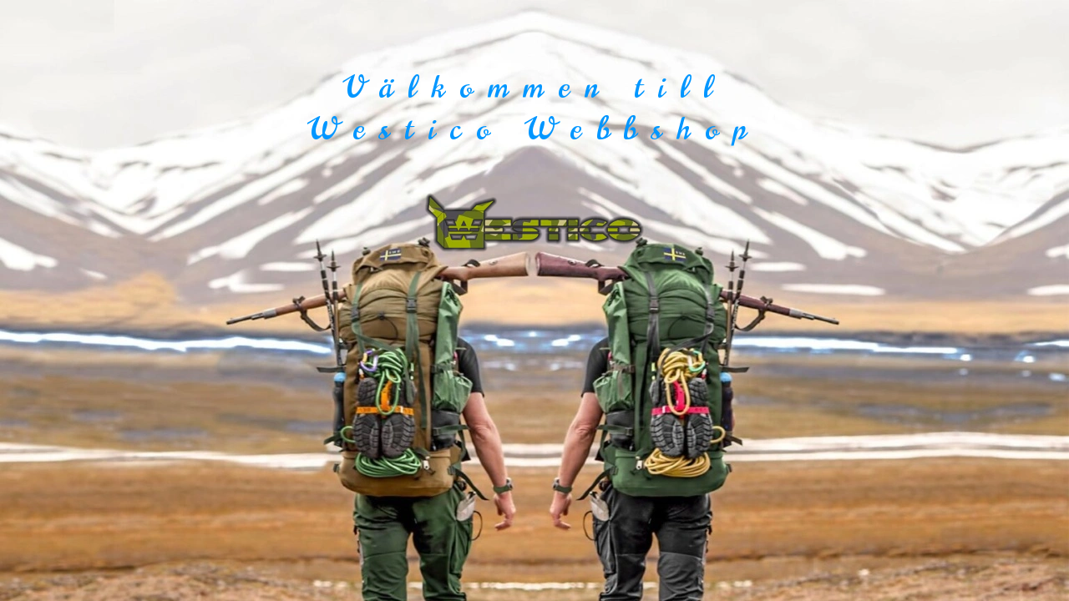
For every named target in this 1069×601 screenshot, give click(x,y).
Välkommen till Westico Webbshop (534, 108)
